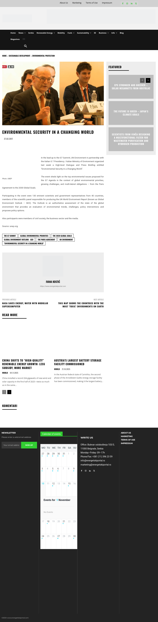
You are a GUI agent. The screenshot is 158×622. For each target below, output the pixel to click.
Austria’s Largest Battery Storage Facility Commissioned (77, 362)
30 (58, 453)
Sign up (29, 444)
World (5, 372)
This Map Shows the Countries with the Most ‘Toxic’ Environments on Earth (81, 304)
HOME (4, 55)
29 (53, 453)
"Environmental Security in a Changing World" (24, 243)
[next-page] (9, 391)
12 (53, 484)
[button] (25, 46)
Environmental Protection (43, 55)
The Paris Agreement (46, 239)
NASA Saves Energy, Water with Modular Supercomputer (25, 304)
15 (69, 484)
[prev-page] (4, 391)
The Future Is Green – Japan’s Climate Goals (131, 112)
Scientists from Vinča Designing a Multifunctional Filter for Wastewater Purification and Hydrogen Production (131, 139)
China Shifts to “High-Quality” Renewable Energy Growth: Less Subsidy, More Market (22, 363)
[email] (11, 444)
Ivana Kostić (53, 281)
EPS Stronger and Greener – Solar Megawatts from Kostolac (131, 86)
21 (64, 523)
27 (43, 453)
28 (48, 453)
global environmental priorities (34, 235)
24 (43, 539)
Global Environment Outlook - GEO (18, 239)
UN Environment (66, 239)
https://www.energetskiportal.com (53, 286)
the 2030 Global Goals (62, 235)
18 (48, 523)
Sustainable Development (19, 55)
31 (64, 453)
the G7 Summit (10, 235)
